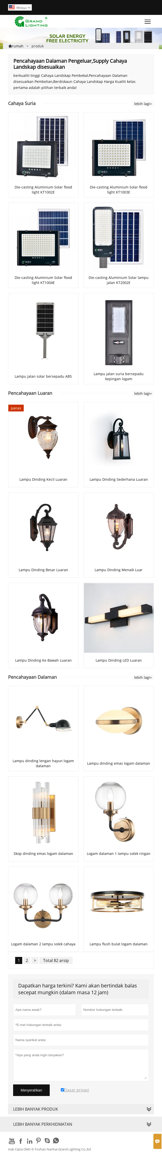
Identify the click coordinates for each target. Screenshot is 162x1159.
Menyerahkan (31, 1090)
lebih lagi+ (143, 103)
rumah (17, 46)
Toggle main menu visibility (148, 20)
